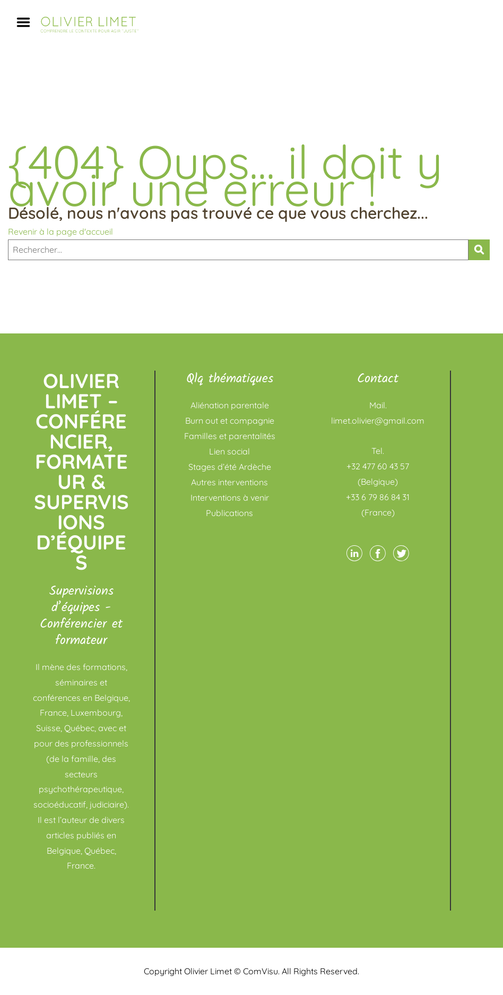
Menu (27, 22)
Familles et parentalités (229, 436)
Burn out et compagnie (229, 420)
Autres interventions (229, 482)
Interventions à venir (229, 497)
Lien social (229, 451)
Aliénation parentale (229, 405)
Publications (229, 513)
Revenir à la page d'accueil (60, 231)
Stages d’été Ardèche (229, 466)
